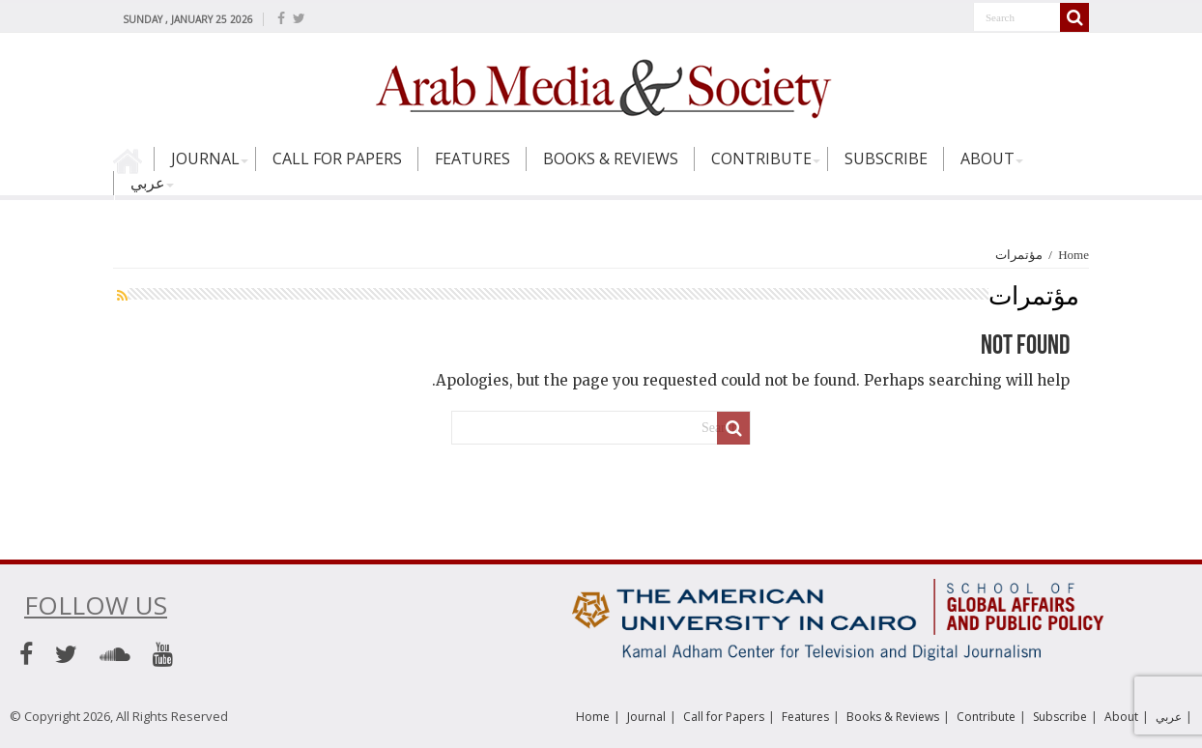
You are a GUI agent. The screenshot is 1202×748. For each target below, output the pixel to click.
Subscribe (886, 158)
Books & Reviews (610, 158)
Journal (205, 158)
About (987, 158)
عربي (147, 182)
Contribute (761, 158)
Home (133, 167)
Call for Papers (337, 158)
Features (472, 158)
